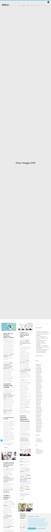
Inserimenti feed (39, 450)
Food (28, 5)
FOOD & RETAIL (39, 440)
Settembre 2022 (39, 387)
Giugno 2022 (38, 391)
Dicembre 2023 (39, 379)
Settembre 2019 (39, 426)
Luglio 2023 (38, 383)
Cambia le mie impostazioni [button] (41, 528)
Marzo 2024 (38, 375)
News (39, 5)
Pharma (24, 5)
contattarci (22, 494)
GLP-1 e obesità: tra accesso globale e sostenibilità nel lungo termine (42, 338)
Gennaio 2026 (38, 369)
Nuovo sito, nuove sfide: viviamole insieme (23, 516)
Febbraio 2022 (39, 392)
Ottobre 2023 (38, 380)
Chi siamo (19, 5)
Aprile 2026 (38, 365)
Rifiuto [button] (34, 528)
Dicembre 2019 (39, 422)
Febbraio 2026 (39, 368)
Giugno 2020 (38, 414)
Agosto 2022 (38, 388)
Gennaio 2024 (38, 377)
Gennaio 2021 (38, 408)
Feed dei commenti (39, 451)
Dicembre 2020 (39, 410)
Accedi (37, 449)
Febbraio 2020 (39, 419)
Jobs (42, 5)
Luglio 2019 (38, 428)
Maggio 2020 (38, 415)
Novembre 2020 (39, 411)
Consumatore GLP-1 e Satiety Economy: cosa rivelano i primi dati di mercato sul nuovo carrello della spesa (42, 333)
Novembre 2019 (39, 423)
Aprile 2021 (38, 404)
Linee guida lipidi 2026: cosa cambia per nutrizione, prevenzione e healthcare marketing (41, 342)
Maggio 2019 (38, 431)
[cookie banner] (1, 440)
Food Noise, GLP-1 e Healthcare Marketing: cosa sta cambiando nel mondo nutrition (42, 347)
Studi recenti (6, 339)
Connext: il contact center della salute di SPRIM (24, 334)
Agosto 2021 (38, 400)
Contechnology (33, 5)
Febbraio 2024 (39, 376)
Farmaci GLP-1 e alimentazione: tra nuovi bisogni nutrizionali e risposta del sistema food (42, 351)
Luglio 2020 (38, 412)
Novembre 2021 (39, 396)
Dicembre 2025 (39, 371)
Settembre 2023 (39, 381)
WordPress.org (39, 453)
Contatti (45, 5)
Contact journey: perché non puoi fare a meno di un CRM (8, 464)
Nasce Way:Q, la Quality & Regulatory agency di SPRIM (8, 335)
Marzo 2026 (38, 367)
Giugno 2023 (38, 384)
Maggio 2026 (38, 364)
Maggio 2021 (38, 403)
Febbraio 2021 (38, 407)
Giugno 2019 (38, 430)
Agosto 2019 (38, 427)
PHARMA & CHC (39, 441)
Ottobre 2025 (38, 372)
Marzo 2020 (38, 418)
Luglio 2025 (38, 373)
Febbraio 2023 (39, 385)
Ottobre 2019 (38, 424)
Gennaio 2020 (38, 420)
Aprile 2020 (38, 416)
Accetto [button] (30, 528)
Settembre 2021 (39, 399)
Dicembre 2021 (39, 395)
